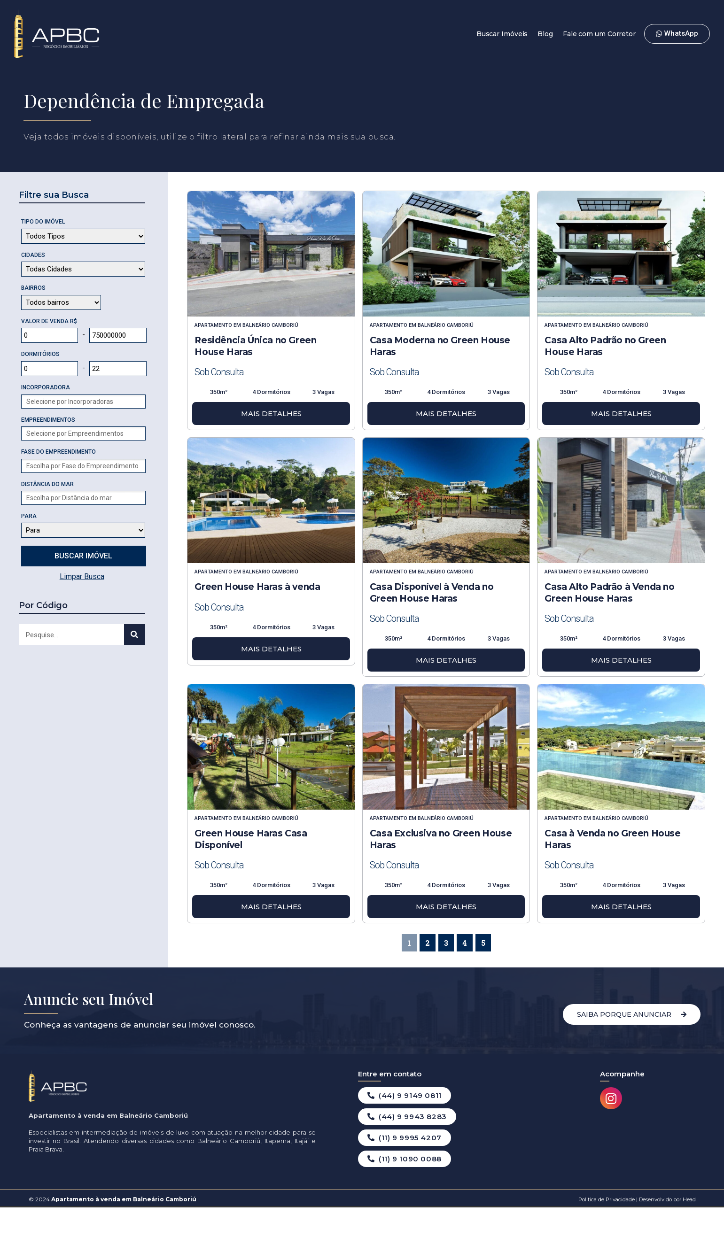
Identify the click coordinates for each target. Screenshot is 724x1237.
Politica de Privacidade (606, 1199)
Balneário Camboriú (270, 325)
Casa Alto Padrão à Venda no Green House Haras (609, 592)
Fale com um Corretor (599, 34)
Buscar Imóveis (502, 34)
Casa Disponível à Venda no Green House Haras (432, 592)
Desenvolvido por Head (667, 1199)
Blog (545, 34)
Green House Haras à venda (257, 586)
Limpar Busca (82, 576)
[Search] (134, 634)
